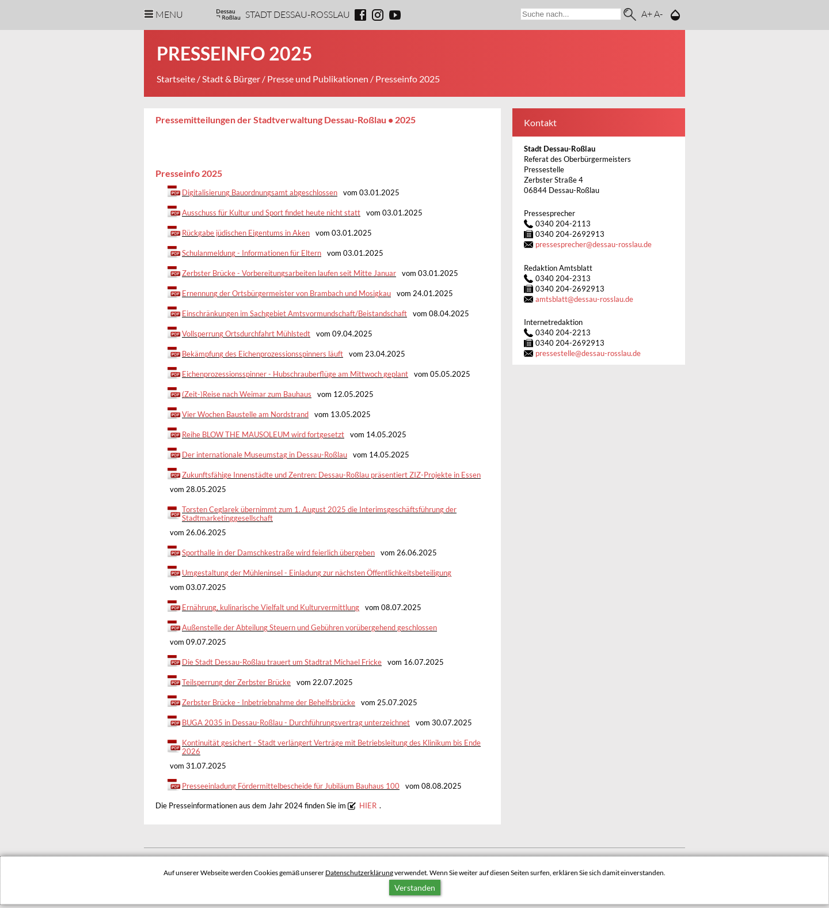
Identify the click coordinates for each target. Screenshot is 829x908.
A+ (646, 13)
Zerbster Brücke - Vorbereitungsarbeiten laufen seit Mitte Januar (289, 273)
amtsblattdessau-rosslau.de (584, 299)
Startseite (176, 78)
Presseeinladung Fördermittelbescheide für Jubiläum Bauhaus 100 (291, 786)
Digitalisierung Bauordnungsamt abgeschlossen (259, 192)
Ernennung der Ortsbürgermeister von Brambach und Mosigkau (286, 293)
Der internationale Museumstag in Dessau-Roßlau (264, 455)
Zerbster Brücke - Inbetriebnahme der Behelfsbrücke (268, 702)
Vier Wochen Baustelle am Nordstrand (245, 414)
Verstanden (414, 887)
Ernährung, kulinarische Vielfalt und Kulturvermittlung (270, 607)
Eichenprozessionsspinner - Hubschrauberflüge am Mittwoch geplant (295, 374)
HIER (368, 805)
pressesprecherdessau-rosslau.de (593, 244)
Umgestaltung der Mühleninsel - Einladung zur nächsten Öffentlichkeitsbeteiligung (316, 573)
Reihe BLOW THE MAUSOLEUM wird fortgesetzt (263, 434)
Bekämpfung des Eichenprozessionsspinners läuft (262, 354)
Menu (169, 14)
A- (658, 13)
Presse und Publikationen (317, 78)
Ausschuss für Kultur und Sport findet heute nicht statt (271, 213)
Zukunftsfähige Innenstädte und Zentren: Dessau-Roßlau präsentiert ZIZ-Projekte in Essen (331, 475)
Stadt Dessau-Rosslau (297, 14)
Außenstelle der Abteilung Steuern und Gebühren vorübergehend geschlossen (309, 627)
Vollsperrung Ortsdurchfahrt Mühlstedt (246, 334)
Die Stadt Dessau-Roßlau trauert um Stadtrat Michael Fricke (282, 662)
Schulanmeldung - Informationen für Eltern (251, 253)
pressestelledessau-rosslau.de (588, 353)
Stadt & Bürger (231, 78)
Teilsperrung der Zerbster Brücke (236, 682)
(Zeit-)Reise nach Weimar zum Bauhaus (246, 394)
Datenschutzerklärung (359, 872)
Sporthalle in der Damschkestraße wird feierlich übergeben (278, 552)
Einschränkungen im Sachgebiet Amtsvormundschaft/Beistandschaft (294, 313)
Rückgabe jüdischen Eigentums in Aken (246, 233)
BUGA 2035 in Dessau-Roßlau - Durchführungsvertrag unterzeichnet (296, 722)
